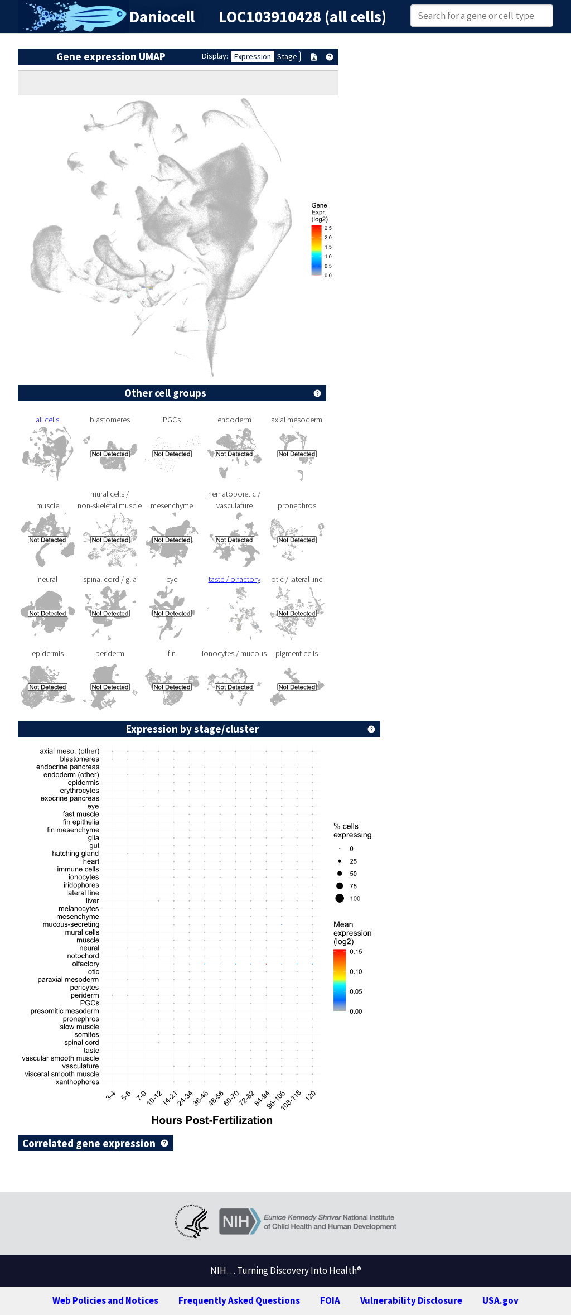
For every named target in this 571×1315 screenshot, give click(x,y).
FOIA (330, 1300)
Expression (252, 56)
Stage (287, 56)
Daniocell (162, 17)
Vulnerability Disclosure (411, 1300)
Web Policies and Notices (105, 1300)
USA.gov (500, 1300)
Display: (215, 56)
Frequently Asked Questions (239, 1300)
